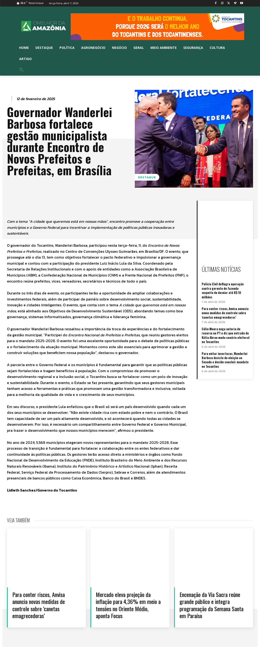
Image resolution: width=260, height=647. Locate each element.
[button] (21, 70)
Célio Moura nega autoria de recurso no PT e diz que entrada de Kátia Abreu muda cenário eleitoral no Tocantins (226, 335)
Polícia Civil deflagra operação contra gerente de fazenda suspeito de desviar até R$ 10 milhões (222, 290)
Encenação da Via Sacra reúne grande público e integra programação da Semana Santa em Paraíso (212, 605)
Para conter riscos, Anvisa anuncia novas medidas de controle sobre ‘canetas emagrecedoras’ (225, 312)
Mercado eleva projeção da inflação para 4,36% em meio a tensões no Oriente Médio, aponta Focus (128, 605)
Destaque (147, 177)
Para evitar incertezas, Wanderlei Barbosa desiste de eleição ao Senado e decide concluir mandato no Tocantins (225, 359)
